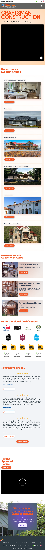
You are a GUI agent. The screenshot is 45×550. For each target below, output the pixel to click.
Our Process (24, 542)
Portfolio (15, 542)
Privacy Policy (12, 545)
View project (9, 102)
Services (33, 542)
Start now (22, 525)
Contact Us (18, 545)
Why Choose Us (5, 542)
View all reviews (22, 441)
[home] (9, 6)
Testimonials (5, 545)
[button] (42, 6)
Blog (41, 542)
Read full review (9, 389)
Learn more (23, 272)
